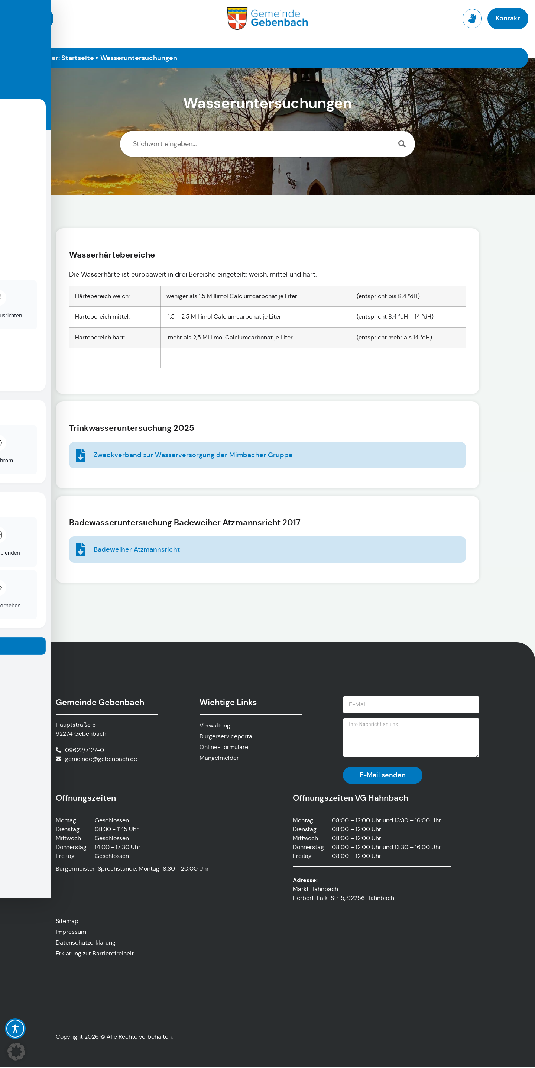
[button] (16, 1051)
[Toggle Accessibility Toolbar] (15, 1028)
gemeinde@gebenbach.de (101, 759)
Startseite (77, 58)
